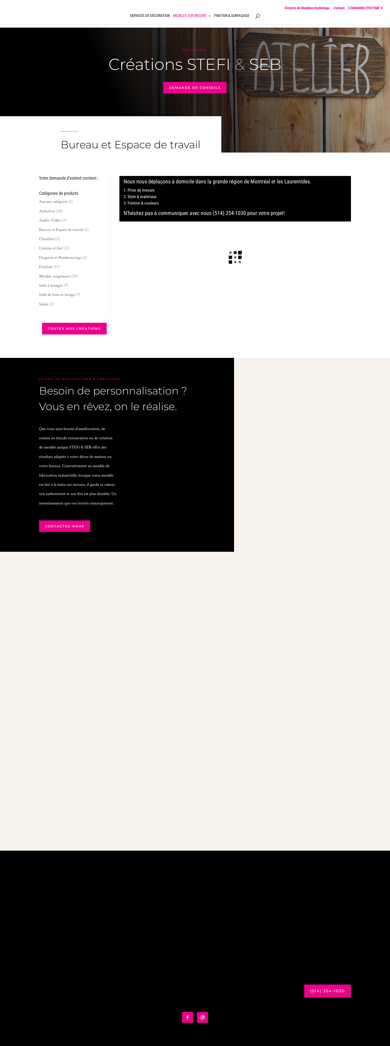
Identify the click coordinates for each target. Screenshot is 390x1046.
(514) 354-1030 (327, 991)
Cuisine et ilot (50, 248)
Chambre (46, 239)
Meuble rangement (54, 276)
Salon (43, 304)
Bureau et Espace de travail (61, 229)
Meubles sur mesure (189, 16)
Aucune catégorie (53, 201)
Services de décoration (150, 16)
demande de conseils (195, 88)
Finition (46, 267)
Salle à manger (51, 285)
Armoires (47, 211)
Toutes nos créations (74, 328)
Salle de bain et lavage (57, 294)
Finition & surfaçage (231, 16)
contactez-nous (64, 526)
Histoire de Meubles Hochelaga (307, 8)
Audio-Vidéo (50, 220)
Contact (339, 8)
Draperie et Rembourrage (60, 257)
